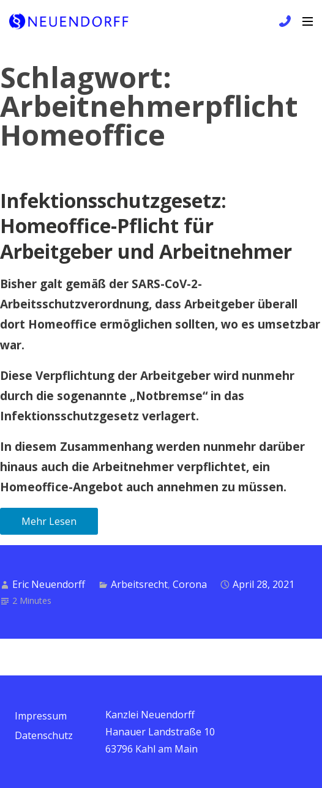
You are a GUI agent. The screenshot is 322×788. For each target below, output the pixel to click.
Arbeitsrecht (139, 584)
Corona (190, 584)
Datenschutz (44, 735)
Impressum (41, 716)
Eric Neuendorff (48, 584)
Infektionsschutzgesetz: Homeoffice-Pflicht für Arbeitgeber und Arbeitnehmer (146, 225)
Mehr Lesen (49, 521)
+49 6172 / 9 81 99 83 (283, 21)
